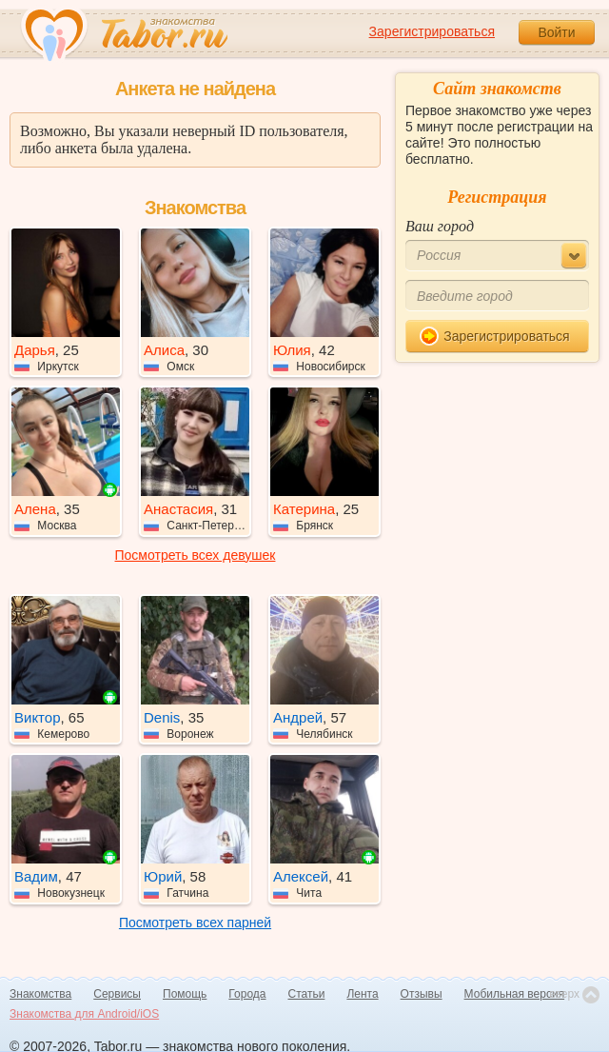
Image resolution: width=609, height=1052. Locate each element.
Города (246, 994)
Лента (362, 994)
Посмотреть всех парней (195, 922)
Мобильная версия (514, 994)
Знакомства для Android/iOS (84, 1014)
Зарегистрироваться (432, 31)
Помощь (184, 994)
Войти (556, 32)
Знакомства (40, 994)
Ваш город (439, 226)
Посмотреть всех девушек (195, 555)
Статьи (306, 994)
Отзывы (421, 994)
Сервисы (117, 994)
